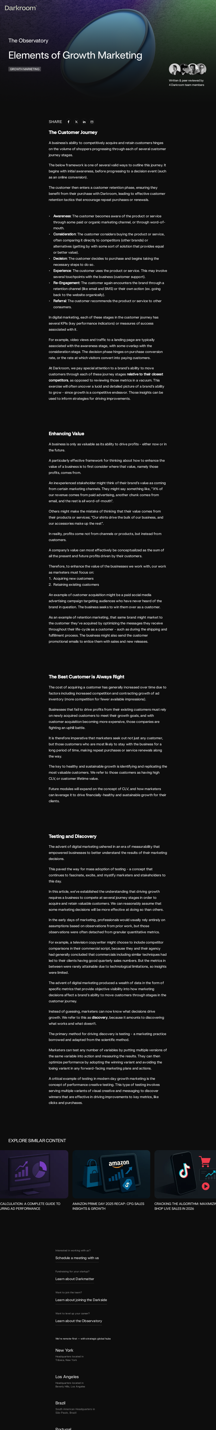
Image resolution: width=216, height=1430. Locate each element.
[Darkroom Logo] (19, 8)
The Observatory (27, 40)
